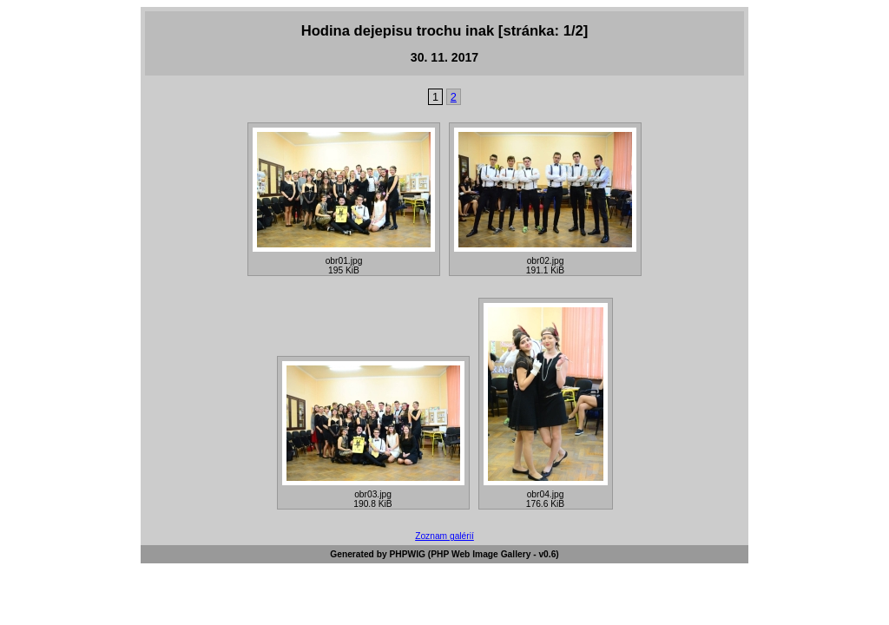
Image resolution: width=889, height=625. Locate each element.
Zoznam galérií (444, 536)
